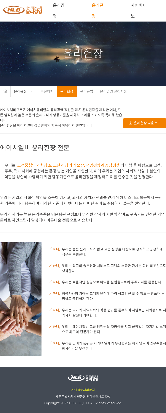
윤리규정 (98, 11)
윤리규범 (86, 91)
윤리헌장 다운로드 (145, 123)
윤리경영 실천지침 (113, 91)
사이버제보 (138, 11)
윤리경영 (59, 11)
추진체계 (46, 91)
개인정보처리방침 (83, 390)
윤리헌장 (66, 91)
